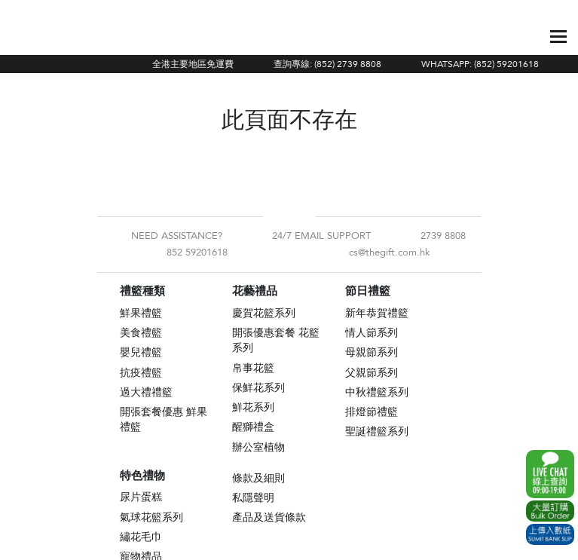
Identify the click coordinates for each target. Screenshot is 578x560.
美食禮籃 (141, 333)
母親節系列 (371, 352)
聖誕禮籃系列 (376, 431)
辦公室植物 (258, 447)
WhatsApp (550, 474)
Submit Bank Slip (550, 534)
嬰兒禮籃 (141, 352)
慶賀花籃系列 (263, 313)
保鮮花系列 (258, 388)
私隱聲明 (253, 498)
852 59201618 (197, 252)
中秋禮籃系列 (376, 392)
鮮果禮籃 (141, 313)
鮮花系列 (253, 407)
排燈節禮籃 (371, 412)
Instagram (301, 216)
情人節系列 (371, 333)
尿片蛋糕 (141, 497)
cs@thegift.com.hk (389, 252)
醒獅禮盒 (253, 427)
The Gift (96, 36)
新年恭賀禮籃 (376, 313)
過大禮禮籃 (146, 392)
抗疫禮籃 (141, 373)
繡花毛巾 (141, 537)
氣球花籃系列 (151, 517)
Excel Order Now (550, 511)
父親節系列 (371, 373)
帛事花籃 (253, 368)
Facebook (277, 216)
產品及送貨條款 (269, 517)
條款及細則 (258, 478)
